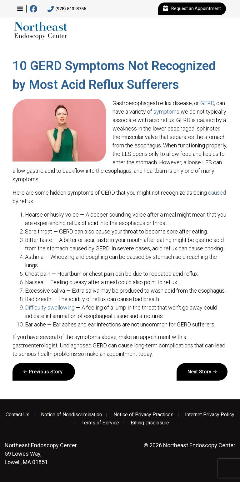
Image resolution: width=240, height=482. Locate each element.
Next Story (199, 372)
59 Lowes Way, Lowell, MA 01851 (41, 453)
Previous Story (45, 372)
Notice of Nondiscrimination (71, 414)
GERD (207, 103)
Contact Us (17, 414)
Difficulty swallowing (50, 307)
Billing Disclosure (150, 422)
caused (217, 192)
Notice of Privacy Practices (143, 414)
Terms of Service (100, 422)
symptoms (166, 111)
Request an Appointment (192, 9)
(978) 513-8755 (67, 9)
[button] (20, 9)
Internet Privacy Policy (209, 414)
